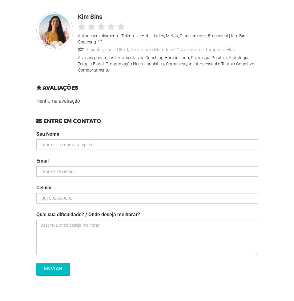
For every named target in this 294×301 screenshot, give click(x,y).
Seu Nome (47, 134)
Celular (44, 188)
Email (42, 161)
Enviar (53, 268)
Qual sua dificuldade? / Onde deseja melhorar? (88, 214)
